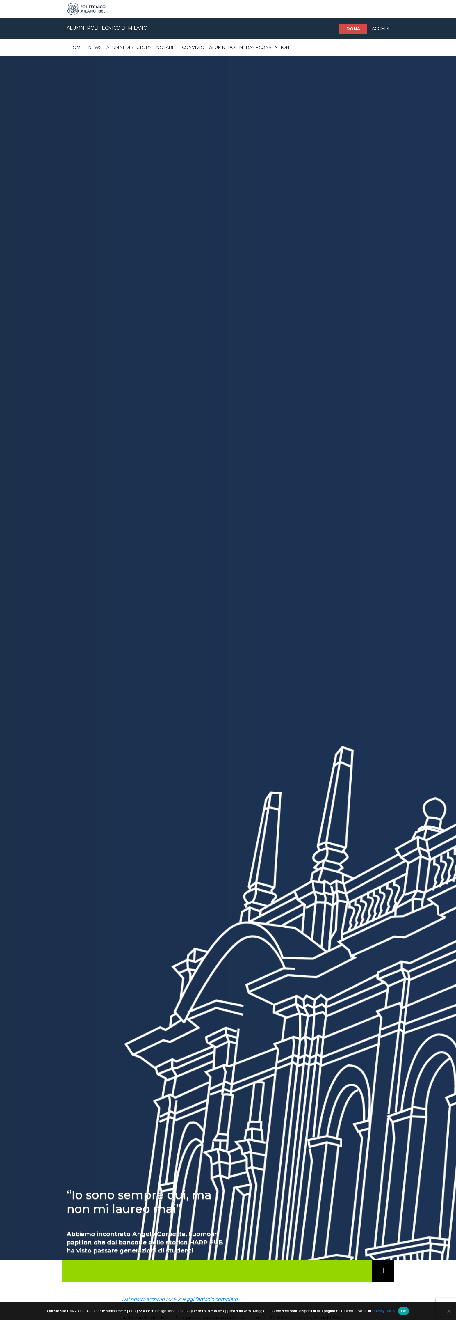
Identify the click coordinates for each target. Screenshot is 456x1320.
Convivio (193, 47)
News (95, 47)
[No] (449, 1311)
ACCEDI (380, 28)
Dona (353, 28)
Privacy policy (383, 1311)
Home (76, 47)
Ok (403, 1311)
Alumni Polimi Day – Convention (249, 47)
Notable (166, 47)
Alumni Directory (129, 47)
